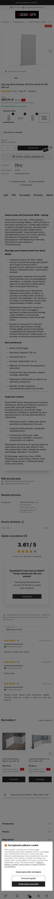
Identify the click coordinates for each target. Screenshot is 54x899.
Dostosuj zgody (28, 878)
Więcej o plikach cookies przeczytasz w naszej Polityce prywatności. (24, 864)
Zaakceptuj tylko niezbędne (28, 872)
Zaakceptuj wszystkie (28, 884)
